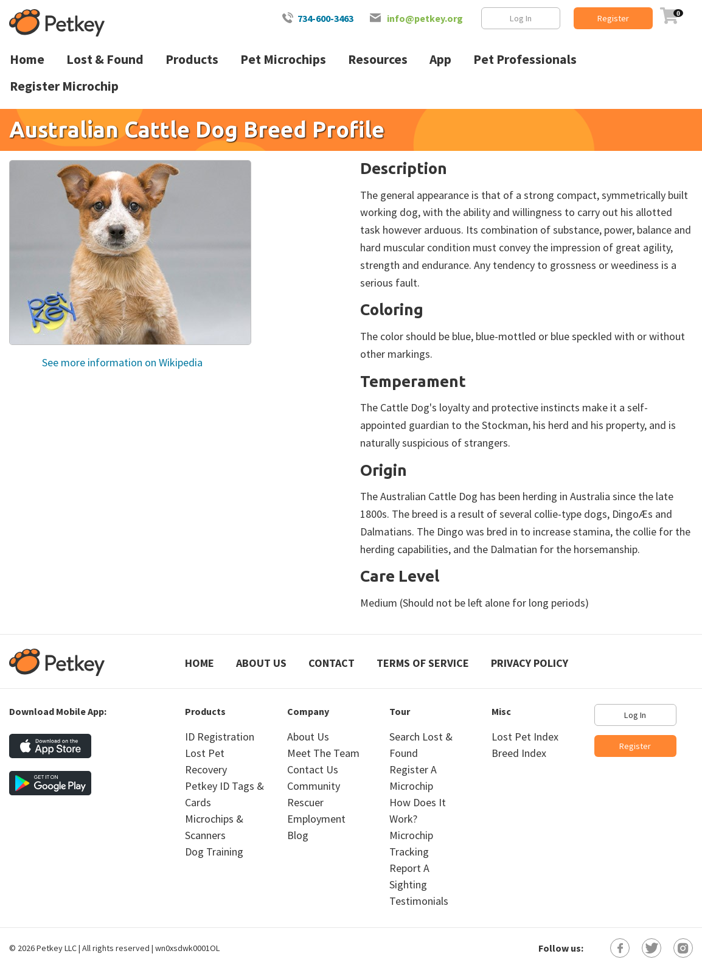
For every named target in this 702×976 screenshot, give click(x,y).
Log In (521, 18)
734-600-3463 (325, 18)
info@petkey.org (425, 18)
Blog (297, 835)
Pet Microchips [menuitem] (283, 59)
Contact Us (312, 769)
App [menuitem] (440, 59)
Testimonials (418, 901)
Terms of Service (423, 663)
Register (613, 18)
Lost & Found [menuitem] (105, 59)
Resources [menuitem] (378, 59)
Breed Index (519, 753)
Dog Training (214, 852)
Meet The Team (323, 753)
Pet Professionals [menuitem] (525, 59)
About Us (261, 663)
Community (313, 786)
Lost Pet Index (525, 737)
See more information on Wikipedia (121, 362)
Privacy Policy (529, 663)
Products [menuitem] (191, 59)
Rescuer (305, 802)
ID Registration (219, 737)
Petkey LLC (56, 948)
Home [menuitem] (27, 59)
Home (199, 663)
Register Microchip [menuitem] (64, 86)
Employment (316, 819)
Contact (331, 663)
